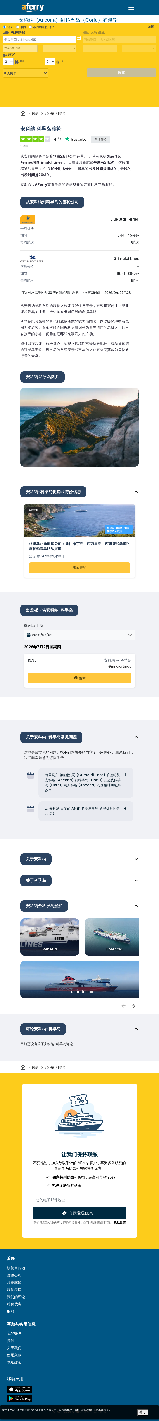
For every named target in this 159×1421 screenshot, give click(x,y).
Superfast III (82, 992)
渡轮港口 (14, 1289)
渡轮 (11, 1258)
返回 (10, 27)
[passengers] (123, 1006)
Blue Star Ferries (124, 219)
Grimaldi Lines (126, 258)
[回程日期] (100, 48)
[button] (79, 635)
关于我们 (14, 1347)
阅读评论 (101, 139)
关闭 (142, 1412)
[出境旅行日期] (20, 48)
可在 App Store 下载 (19, 1389)
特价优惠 (14, 1304)
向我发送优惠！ (79, 1213)
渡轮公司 (14, 1275)
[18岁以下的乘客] (50, 61)
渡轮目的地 (16, 1268)
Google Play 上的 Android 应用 (19, 1398)
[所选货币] (25, 73)
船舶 (10, 1311)
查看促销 (79, 567)
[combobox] (39, 39)
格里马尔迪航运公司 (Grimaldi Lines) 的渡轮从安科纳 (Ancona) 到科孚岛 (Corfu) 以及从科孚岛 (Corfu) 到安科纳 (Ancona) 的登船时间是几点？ (83, 783)
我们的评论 (16, 1296)
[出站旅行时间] (59, 48)
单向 (23, 27)
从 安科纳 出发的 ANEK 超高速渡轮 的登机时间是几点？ (82, 811)
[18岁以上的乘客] (8, 61)
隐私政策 (120, 1222)
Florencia (114, 949)
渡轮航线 (14, 1282)
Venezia (50, 949)
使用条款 (14, 1355)
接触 (10, 1340)
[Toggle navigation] (131, 7)
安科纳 (109, 660)
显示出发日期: (34, 625)
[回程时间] (139, 48)
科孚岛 (125, 660)
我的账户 (14, 1333)
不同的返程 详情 (44, 27)
